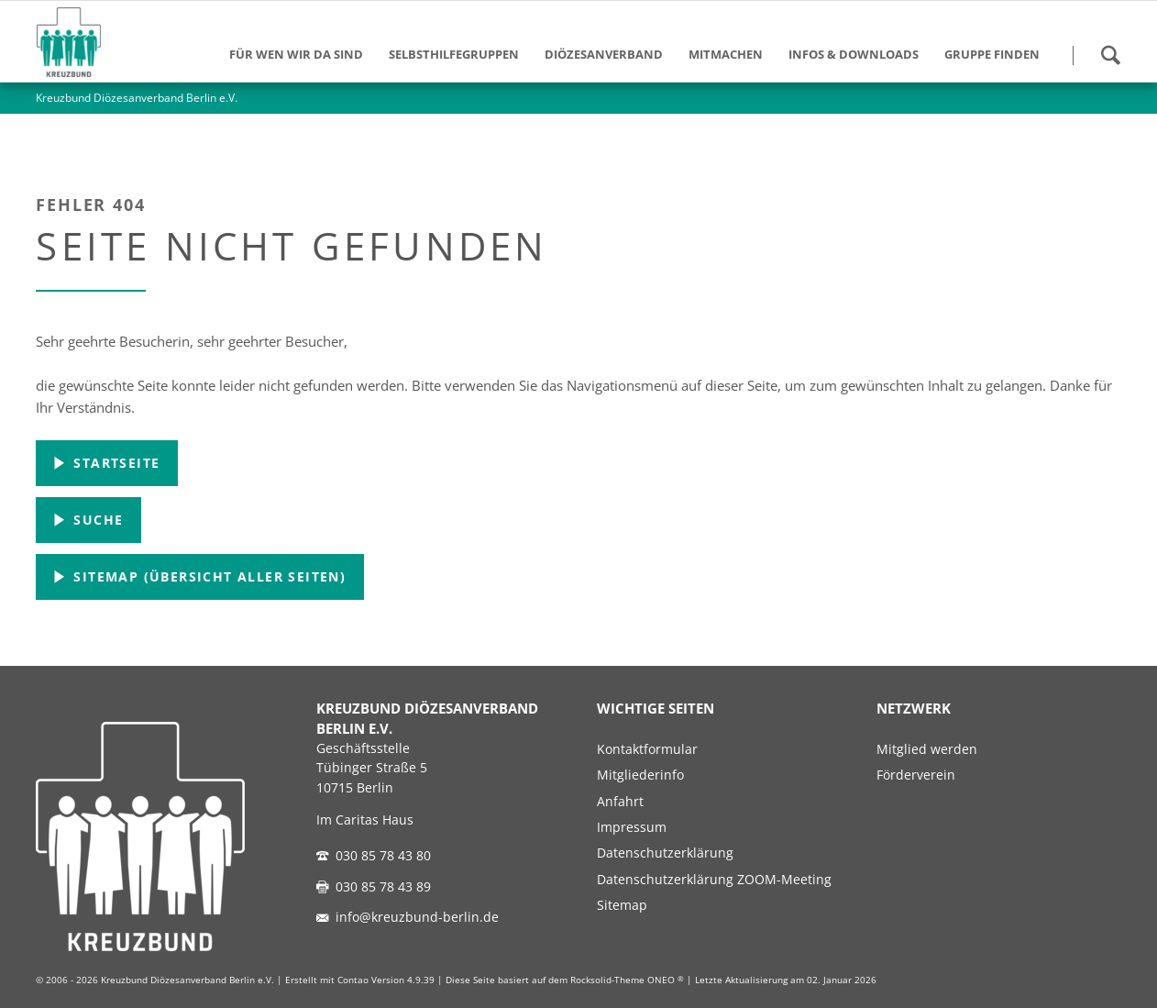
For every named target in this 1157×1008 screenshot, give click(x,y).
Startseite (114, 462)
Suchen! (1110, 55)
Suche (96, 519)
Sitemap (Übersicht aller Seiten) (207, 576)
